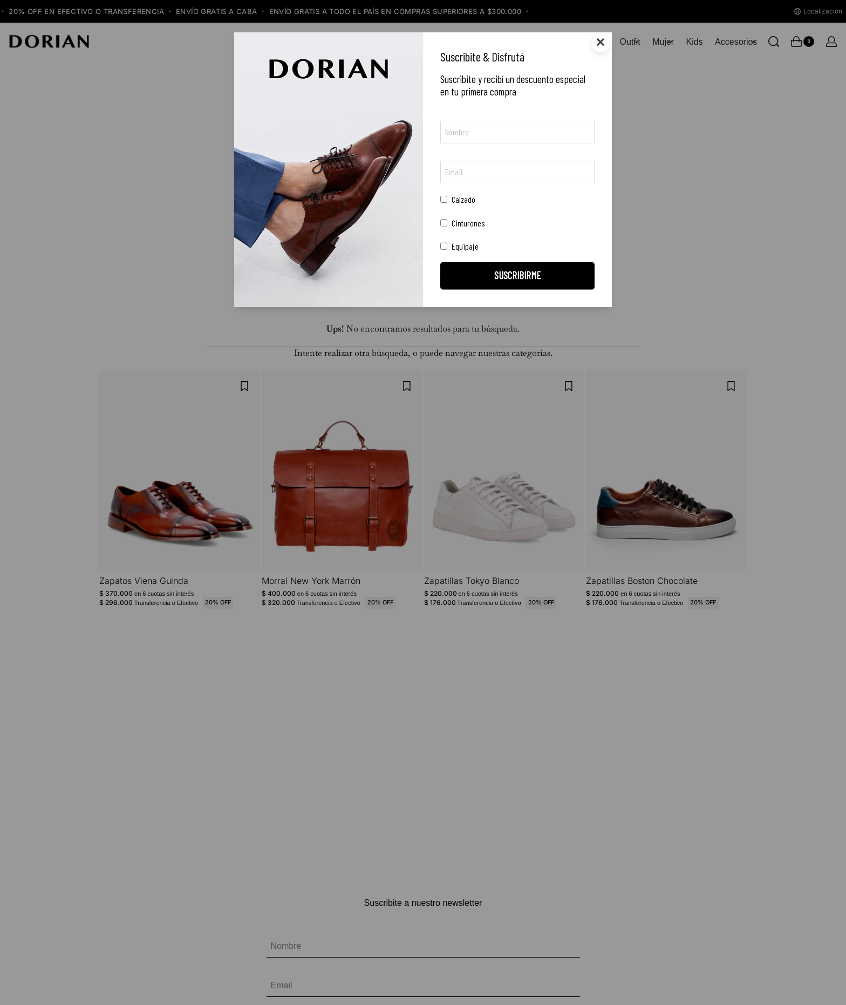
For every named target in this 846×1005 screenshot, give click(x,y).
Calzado (457, 199)
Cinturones (462, 223)
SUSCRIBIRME (517, 275)
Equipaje (459, 246)
